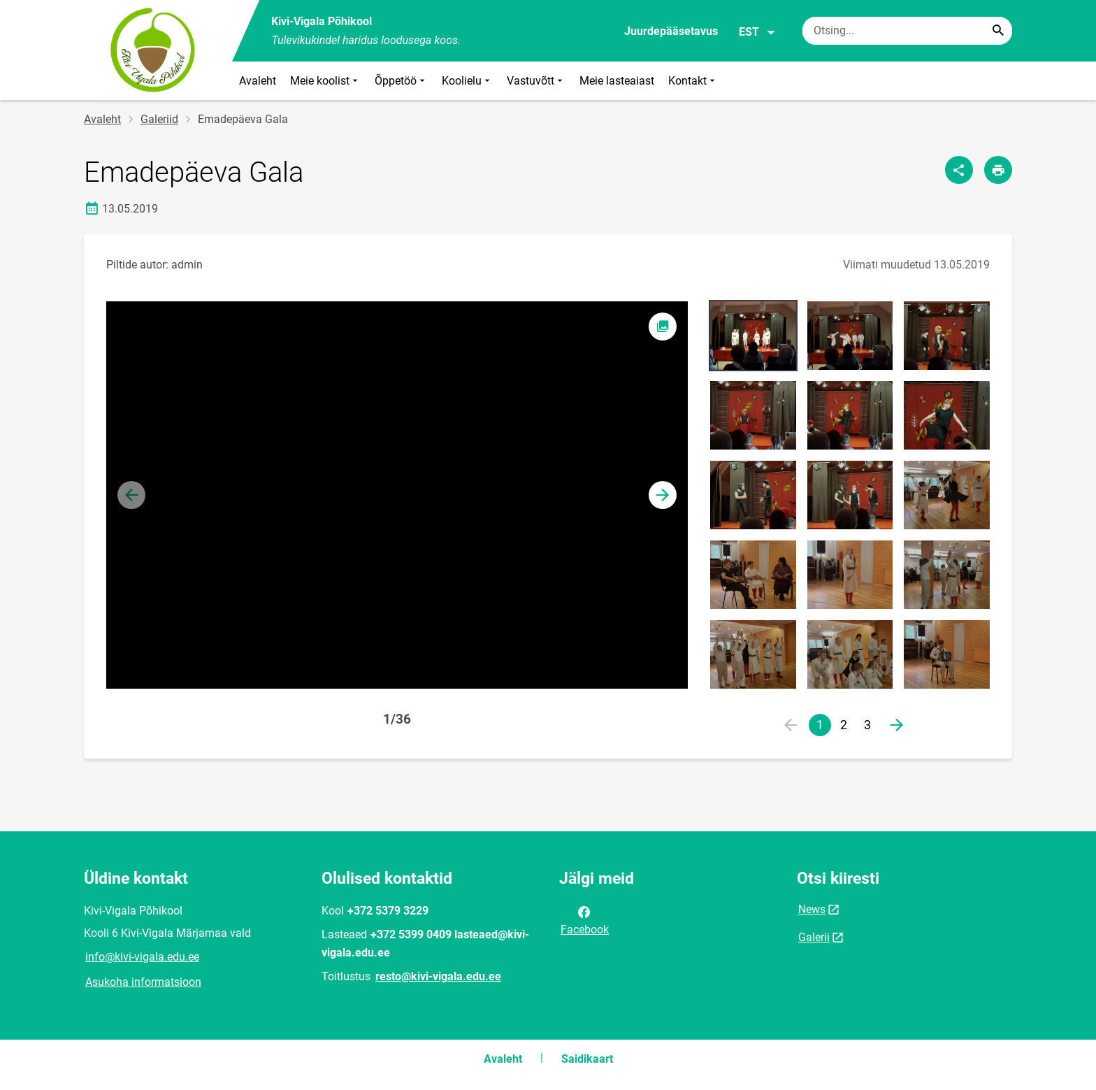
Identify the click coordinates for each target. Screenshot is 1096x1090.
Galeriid (159, 119)
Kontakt (693, 80)
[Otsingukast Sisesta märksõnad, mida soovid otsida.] (907, 31)
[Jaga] (959, 170)
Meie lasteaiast (616, 80)
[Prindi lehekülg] (998, 170)
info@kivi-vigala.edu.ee (142, 956)
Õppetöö (401, 80)
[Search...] (998, 31)
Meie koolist (325, 80)
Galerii (814, 937)
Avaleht (257, 80)
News (811, 909)
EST (757, 32)
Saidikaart (587, 1059)
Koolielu (467, 80)
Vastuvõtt (536, 80)
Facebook (585, 919)
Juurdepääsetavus (671, 31)
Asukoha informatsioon (143, 982)
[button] (663, 495)
